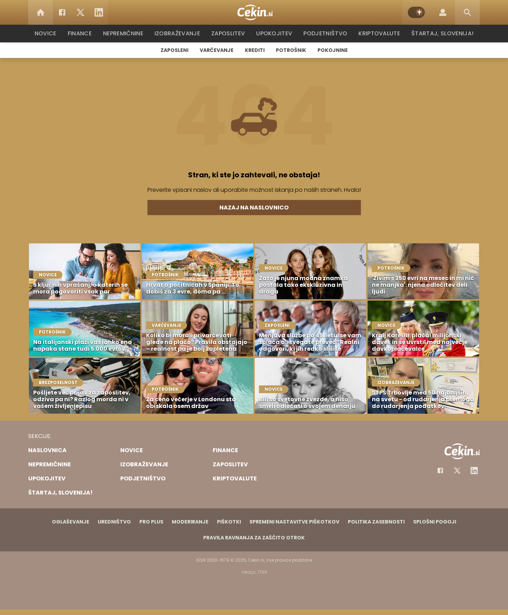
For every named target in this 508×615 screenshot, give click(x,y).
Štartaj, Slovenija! (440, 33)
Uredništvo (114, 521)
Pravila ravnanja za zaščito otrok (254, 537)
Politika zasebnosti (376, 521)
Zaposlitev (230, 33)
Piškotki (229, 521)
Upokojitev (275, 33)
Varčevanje (217, 50)
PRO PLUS (151, 521)
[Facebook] (62, 12)
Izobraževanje (180, 33)
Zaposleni (174, 50)
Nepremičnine (127, 33)
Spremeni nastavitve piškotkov (294, 521)
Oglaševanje (70, 521)
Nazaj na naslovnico (254, 207)
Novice (49, 33)
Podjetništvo (325, 33)
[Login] (442, 12)
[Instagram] (474, 470)
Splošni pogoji (434, 521)
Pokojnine (333, 50)
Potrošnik (291, 50)
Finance (83, 33)
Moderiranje (190, 521)
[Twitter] (80, 12)
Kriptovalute (378, 33)
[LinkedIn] (99, 12)
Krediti (255, 50)
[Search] (467, 12)
